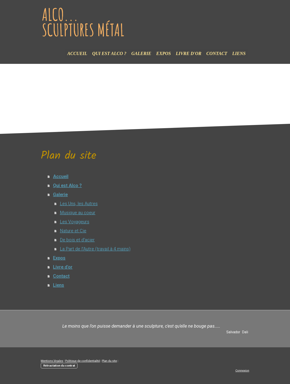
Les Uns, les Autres (79, 203)
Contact (216, 53)
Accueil (77, 53)
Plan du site (109, 360)
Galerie (141, 53)
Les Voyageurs (74, 221)
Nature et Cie (73, 230)
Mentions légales (52, 360)
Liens (239, 53)
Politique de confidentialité (82, 360)
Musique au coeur (77, 212)
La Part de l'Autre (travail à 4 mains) (95, 249)
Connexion (242, 370)
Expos (163, 53)
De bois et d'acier (77, 239)
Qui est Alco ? (109, 53)
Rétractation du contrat (59, 365)
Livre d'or (188, 53)
